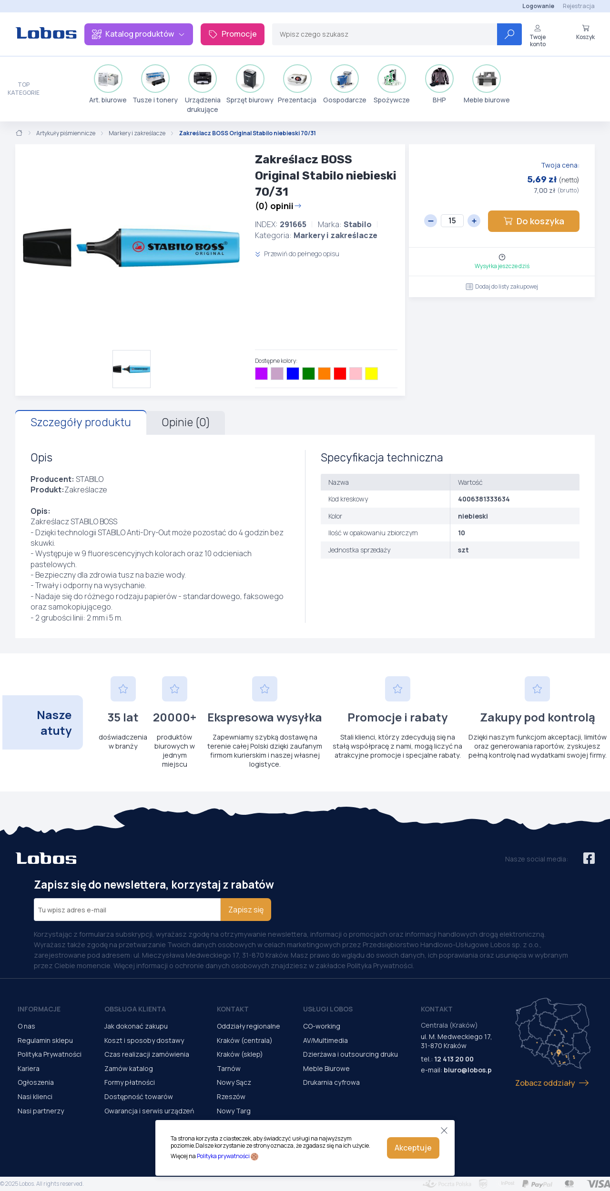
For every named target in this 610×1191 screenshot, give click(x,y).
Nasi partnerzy (41, 1110)
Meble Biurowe (326, 1068)
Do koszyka (533, 221)
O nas (26, 1026)
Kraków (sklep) (240, 1054)
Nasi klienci (35, 1096)
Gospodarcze (344, 84)
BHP (439, 84)
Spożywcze (392, 84)
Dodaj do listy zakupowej (502, 286)
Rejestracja (579, 6)
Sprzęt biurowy (250, 84)
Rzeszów (231, 1096)
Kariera (29, 1068)
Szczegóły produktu (80, 422)
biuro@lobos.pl (469, 1069)
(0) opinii (278, 205)
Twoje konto (537, 36)
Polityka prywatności (223, 1156)
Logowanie (538, 6)
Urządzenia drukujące (203, 89)
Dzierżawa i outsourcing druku (350, 1054)
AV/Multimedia (325, 1040)
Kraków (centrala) (245, 1040)
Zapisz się (246, 909)
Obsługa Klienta (135, 1008)
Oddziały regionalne (248, 1026)
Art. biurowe (108, 84)
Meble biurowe (487, 84)
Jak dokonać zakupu (136, 1026)
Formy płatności (129, 1082)
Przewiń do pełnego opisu (297, 253)
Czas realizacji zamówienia (146, 1054)
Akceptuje (413, 1147)
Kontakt (233, 1008)
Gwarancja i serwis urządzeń (149, 1110)
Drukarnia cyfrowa (331, 1082)
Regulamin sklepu (45, 1040)
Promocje (232, 34)
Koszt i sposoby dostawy (144, 1040)
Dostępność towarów (138, 1096)
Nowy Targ (234, 1110)
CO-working (321, 1026)
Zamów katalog (128, 1068)
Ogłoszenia (36, 1082)
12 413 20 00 (454, 1058)
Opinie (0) (186, 422)
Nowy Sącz (234, 1082)
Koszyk (585, 32)
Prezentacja (297, 84)
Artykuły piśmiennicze (65, 133)
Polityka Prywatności (49, 1054)
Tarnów (229, 1068)
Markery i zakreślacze (137, 133)
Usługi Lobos (328, 1008)
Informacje (39, 1008)
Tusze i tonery (155, 84)
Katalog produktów (138, 34)
